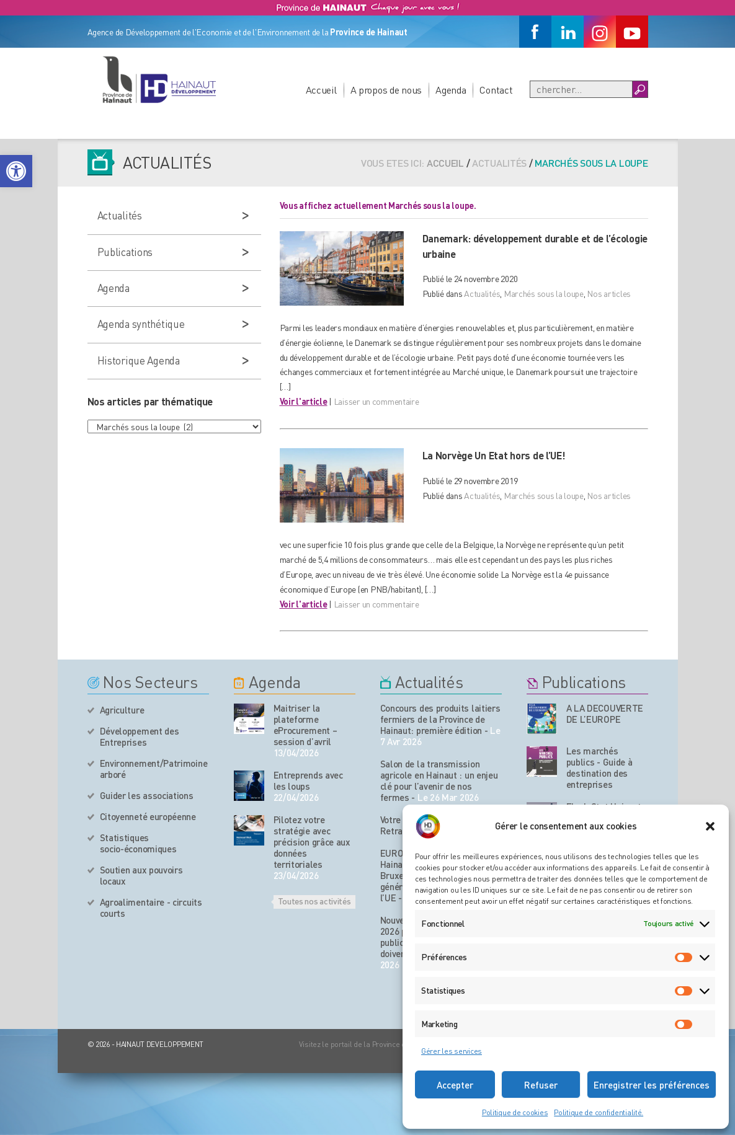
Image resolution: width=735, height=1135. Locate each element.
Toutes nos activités (314, 900)
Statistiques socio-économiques (138, 843)
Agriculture (122, 710)
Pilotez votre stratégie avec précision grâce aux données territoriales (312, 842)
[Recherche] (581, 89)
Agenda (450, 89)
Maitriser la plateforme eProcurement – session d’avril (305, 724)
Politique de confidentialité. (598, 1112)
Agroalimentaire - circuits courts (151, 907)
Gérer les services (451, 1051)
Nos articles (609, 293)
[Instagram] (600, 31)
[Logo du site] (158, 79)
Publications (125, 251)
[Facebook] (535, 31)
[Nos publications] (542, 719)
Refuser (541, 1085)
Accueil (321, 89)
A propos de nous (386, 89)
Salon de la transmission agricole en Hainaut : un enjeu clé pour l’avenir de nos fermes (439, 780)
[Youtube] (632, 31)
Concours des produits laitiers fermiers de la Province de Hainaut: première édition (440, 719)
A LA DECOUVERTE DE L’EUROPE (605, 713)
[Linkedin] (567, 31)
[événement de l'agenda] (249, 719)
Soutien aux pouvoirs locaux (141, 875)
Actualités (482, 293)
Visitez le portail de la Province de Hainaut (368, 1044)
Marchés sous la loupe (544, 293)
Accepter (455, 1085)
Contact (495, 89)
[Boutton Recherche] (640, 89)
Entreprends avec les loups (308, 780)
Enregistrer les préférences (652, 1085)
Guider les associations (147, 795)
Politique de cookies (515, 1112)
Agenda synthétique (141, 323)
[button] (16, 171)
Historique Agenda (138, 360)
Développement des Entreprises (139, 736)
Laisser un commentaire (376, 401)
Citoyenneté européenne (148, 816)
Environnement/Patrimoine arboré (154, 768)
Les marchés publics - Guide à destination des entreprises (599, 767)
